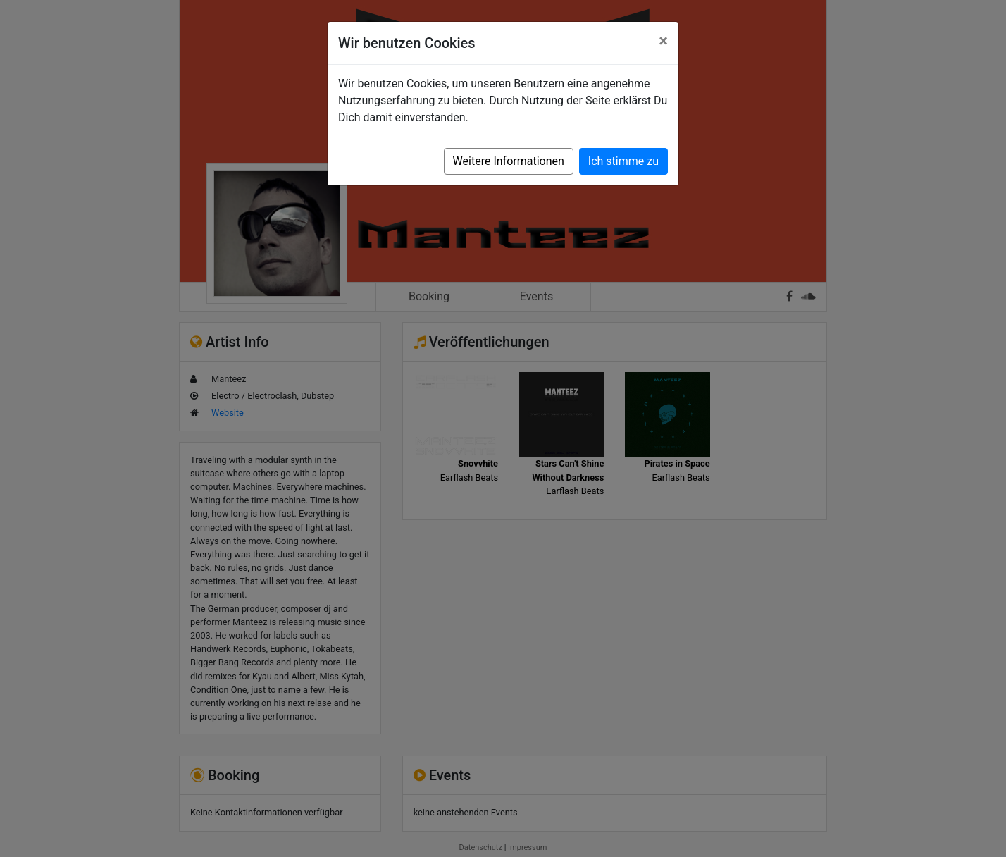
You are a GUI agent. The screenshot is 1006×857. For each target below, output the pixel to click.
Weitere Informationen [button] (508, 161)
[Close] (663, 41)
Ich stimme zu (623, 161)
